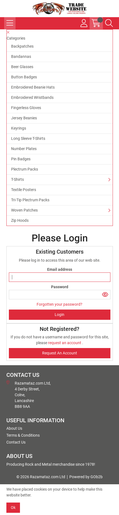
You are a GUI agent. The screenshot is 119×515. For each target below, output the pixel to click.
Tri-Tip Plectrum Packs (30, 200)
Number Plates (24, 148)
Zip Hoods (20, 220)
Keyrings (18, 128)
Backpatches (22, 46)
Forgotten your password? (59, 304)
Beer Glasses (22, 67)
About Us (14, 428)
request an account (65, 343)
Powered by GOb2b (86, 477)
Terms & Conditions (23, 435)
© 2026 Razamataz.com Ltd (40, 477)
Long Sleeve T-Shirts (28, 138)
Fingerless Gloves (26, 107)
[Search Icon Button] (109, 23)
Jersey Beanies (24, 118)
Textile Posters (23, 189)
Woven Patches (24, 210)
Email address (59, 269)
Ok (13, 507)
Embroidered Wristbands (32, 97)
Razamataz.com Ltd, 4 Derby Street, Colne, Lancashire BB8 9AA (28, 394)
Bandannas (21, 56)
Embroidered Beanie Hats (33, 87)
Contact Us (16, 442)
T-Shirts (17, 179)
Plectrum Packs (24, 169)
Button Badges (24, 77)
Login (59, 314)
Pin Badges (21, 159)
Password (59, 287)
